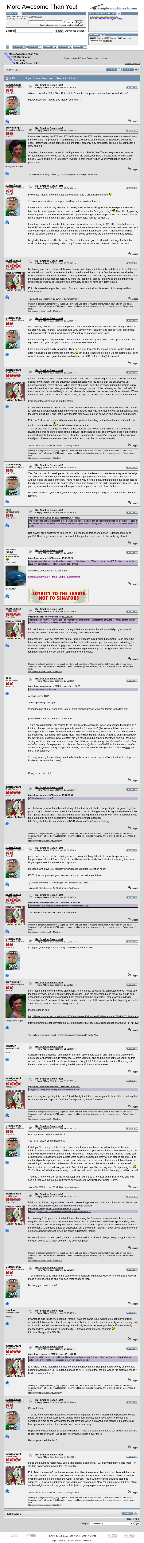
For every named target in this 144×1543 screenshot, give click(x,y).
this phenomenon (98, 532)
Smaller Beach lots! (27, 63)
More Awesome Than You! (24, 54)
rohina (9, 552)
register (38, 17)
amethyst (107, 40)
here (127, 747)
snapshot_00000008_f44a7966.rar (44, 883)
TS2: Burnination (21, 57)
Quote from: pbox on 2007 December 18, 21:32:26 (50, 558)
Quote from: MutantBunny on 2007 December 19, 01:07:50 (54, 903)
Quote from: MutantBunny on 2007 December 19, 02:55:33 (54, 1086)
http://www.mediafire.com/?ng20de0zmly (45, 311)
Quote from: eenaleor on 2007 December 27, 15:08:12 (52, 1354)
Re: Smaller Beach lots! (49, 85)
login (31, 17)
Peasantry (19, 60)
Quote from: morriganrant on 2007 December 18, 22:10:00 (54, 686)
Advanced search (74, 30)
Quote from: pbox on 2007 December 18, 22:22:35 (50, 795)
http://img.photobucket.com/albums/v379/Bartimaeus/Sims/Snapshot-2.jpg (68, 821)
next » (137, 63)
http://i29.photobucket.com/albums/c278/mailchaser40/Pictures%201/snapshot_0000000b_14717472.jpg (85, 1022)
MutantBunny (13, 84)
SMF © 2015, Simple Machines (83, 1536)
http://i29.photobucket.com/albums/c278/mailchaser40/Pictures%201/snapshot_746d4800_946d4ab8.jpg (85, 1016)
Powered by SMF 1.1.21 (58, 1536)
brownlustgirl (13, 127)
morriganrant (13, 260)
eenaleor (11, 1045)
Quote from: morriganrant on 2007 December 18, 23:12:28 (54, 1208)
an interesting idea (63, 734)
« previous (129, 63)
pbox (8, 509)
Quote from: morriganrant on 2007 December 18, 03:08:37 (54, 518)
